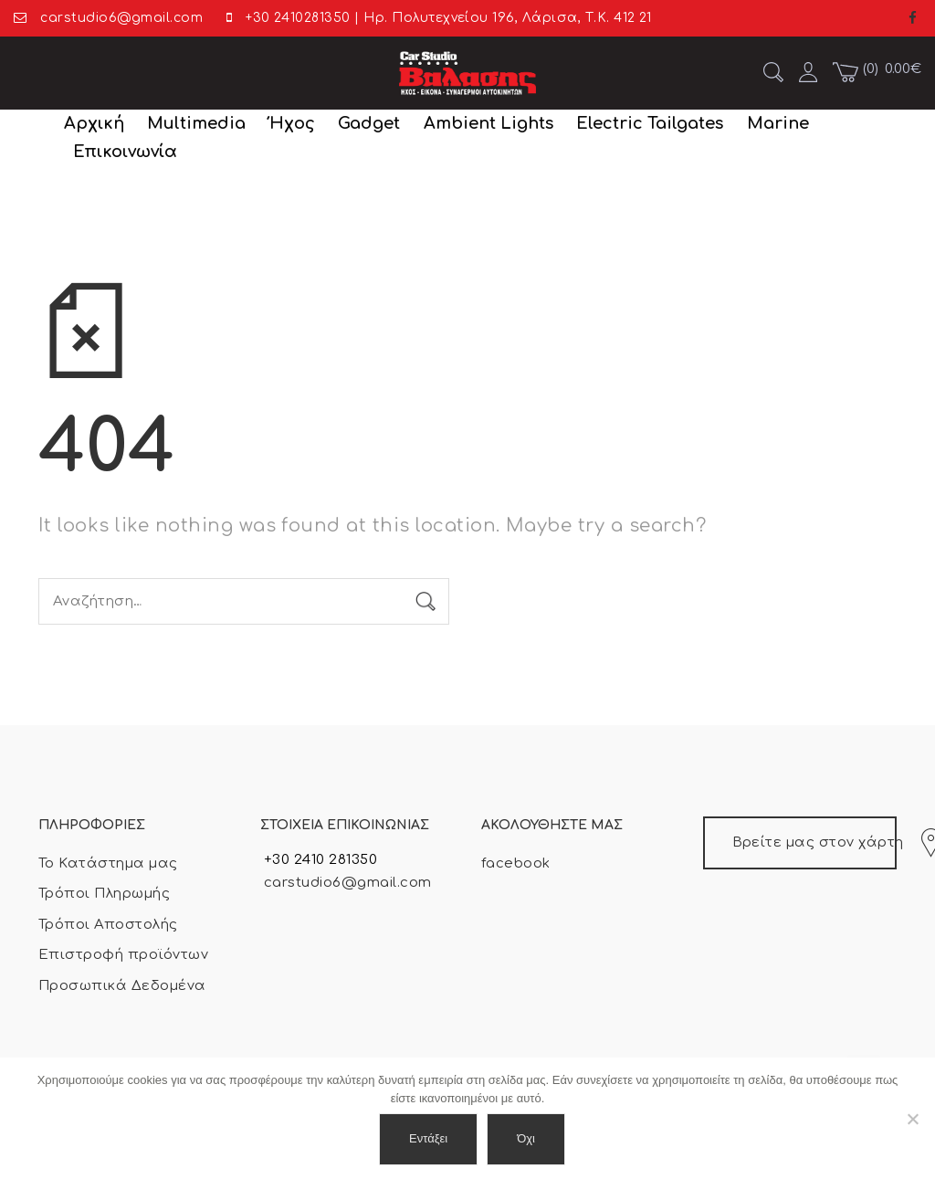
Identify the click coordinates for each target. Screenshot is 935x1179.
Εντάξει (428, 1138)
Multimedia (196, 123)
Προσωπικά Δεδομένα (122, 986)
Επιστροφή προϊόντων (123, 955)
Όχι (526, 1138)
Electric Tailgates (649, 123)
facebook (516, 863)
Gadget (369, 123)
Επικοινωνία (125, 151)
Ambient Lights (488, 123)
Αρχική (94, 123)
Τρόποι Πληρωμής (104, 893)
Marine (778, 123)
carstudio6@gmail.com (346, 882)
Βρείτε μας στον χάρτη (815, 843)
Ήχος (292, 123)
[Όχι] (912, 1119)
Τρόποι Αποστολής (108, 924)
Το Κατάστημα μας (108, 863)
